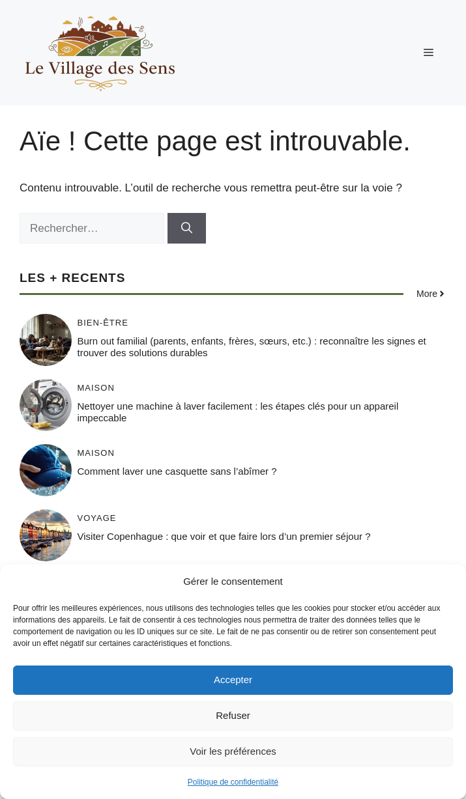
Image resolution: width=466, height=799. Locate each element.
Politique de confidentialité (233, 782)
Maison (96, 388)
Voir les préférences (233, 751)
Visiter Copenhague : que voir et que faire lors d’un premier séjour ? (224, 536)
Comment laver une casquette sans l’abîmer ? (177, 471)
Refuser (233, 715)
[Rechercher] (186, 228)
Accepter (233, 679)
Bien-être (103, 322)
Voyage (97, 518)
